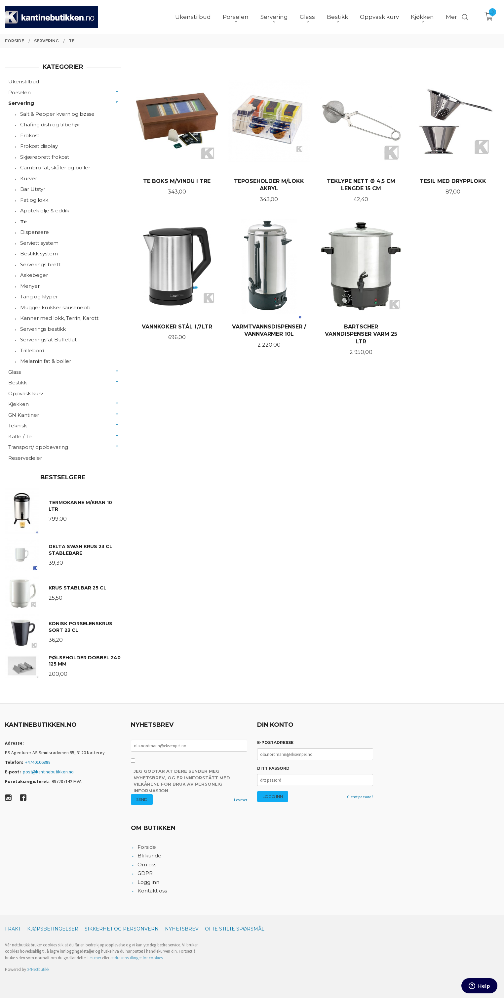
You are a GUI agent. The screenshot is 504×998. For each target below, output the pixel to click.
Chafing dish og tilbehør (50, 124)
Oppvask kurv (25, 393)
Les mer (240, 799)
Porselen (19, 92)
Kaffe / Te (20, 436)
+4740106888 (38, 762)
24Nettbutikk (38, 969)
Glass (14, 372)
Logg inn (148, 882)
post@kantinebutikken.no (48, 772)
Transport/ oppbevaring (38, 447)
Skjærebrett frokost (44, 157)
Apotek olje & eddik (44, 210)
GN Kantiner (23, 415)
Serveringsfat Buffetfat (48, 339)
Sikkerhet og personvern (122, 929)
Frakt (13, 929)
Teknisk (17, 425)
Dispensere (34, 232)
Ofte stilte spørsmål (234, 929)
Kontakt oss (152, 891)
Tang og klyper (39, 296)
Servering (21, 103)
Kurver (28, 178)
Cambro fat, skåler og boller (55, 167)
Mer (451, 17)
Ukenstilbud (23, 81)
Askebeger (34, 275)
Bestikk (17, 382)
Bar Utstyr (32, 189)
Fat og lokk (34, 200)
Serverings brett (40, 264)
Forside (146, 847)
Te (23, 221)
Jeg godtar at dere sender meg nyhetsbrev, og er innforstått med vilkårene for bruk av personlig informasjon (182, 780)
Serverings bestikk (43, 329)
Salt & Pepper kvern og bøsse (57, 114)
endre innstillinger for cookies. (137, 958)
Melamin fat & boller (45, 361)
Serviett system (39, 243)
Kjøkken (18, 404)
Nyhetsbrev (182, 929)
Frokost (29, 135)
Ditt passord (273, 768)
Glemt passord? (360, 796)
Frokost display (39, 146)
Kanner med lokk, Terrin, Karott (59, 318)
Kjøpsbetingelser (52, 929)
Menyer (30, 286)
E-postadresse (275, 742)
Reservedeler (25, 458)
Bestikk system (39, 253)
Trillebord (32, 350)
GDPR (145, 873)
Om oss (146, 864)
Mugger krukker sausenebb (55, 307)
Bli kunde (149, 855)
